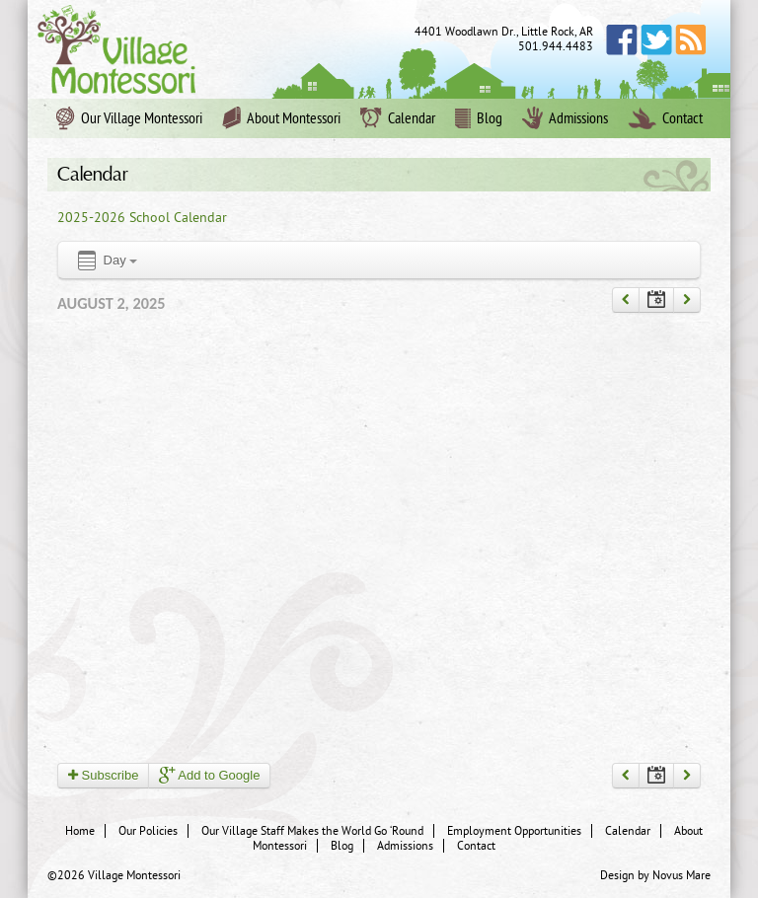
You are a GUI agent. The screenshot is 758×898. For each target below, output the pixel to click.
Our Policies (148, 831)
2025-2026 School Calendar (142, 217)
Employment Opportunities (514, 831)
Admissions (565, 118)
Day (106, 261)
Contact (665, 118)
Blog (478, 118)
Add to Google (209, 775)
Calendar (397, 118)
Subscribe (103, 775)
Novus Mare (681, 875)
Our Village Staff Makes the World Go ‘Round (312, 831)
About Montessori (281, 118)
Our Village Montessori (129, 118)
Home (80, 831)
